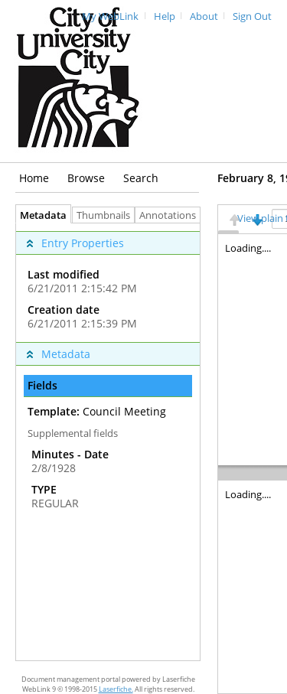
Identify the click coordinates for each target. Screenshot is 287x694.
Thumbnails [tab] (103, 215)
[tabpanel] (108, 442)
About (204, 16)
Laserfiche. (116, 689)
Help (164, 16)
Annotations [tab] (171, 215)
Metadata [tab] (39, 215)
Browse (86, 178)
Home (34, 178)
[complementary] (108, 282)
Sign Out (252, 16)
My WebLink (110, 16)
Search (140, 178)
